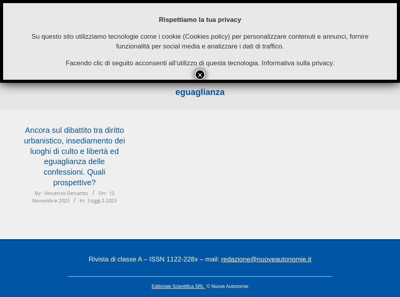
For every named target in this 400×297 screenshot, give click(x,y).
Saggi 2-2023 (102, 200)
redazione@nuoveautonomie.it (266, 259)
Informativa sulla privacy (297, 63)
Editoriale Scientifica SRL (178, 286)
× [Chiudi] (200, 75)
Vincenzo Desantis (66, 193)
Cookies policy (206, 36)
